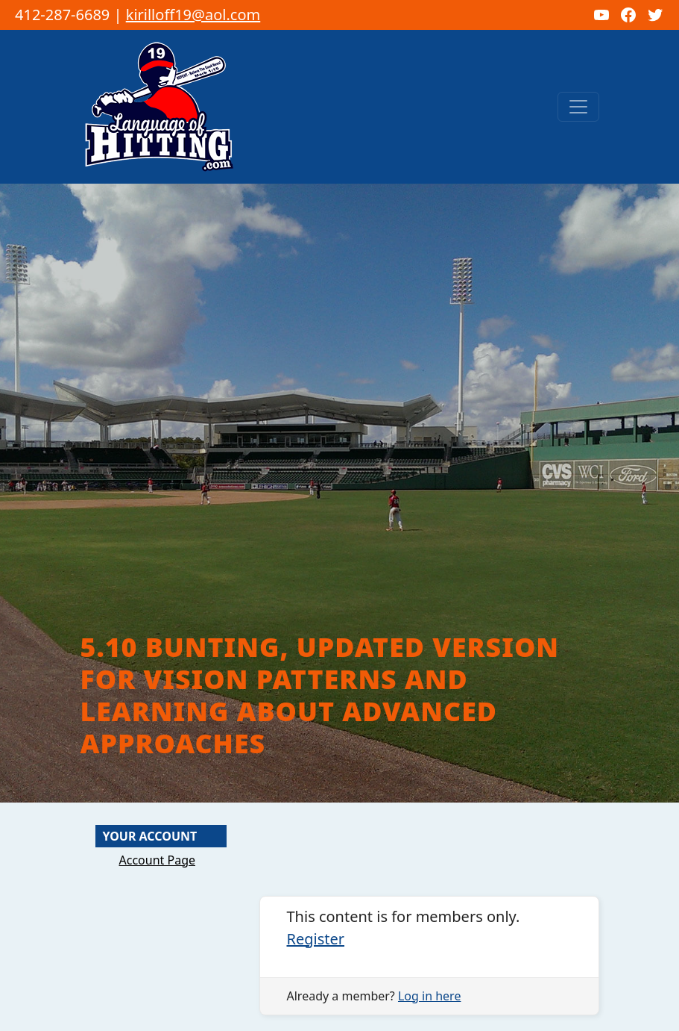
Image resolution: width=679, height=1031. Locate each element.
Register (316, 939)
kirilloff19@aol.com (193, 14)
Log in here (429, 996)
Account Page (157, 860)
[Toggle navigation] (578, 107)
